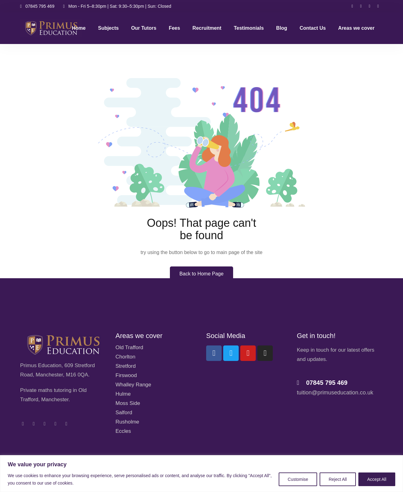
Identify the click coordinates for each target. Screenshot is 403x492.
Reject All (338, 479)
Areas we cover (356, 28)
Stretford (126, 366)
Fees (174, 28)
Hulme (123, 394)
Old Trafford (129, 347)
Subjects (108, 28)
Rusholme (128, 422)
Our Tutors (143, 28)
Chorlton (125, 357)
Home (79, 28)
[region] (201, 473)
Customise (298, 479)
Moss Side (128, 403)
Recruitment (207, 28)
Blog (281, 28)
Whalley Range (133, 385)
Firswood (126, 375)
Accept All (376, 479)
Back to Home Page (201, 273)
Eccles (123, 431)
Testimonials (249, 28)
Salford (124, 412)
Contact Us (312, 28)
